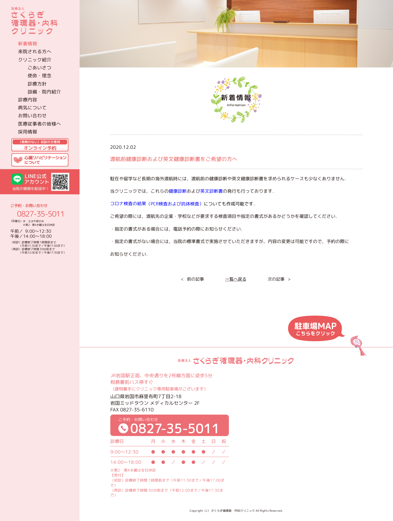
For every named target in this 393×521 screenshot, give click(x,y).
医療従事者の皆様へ (39, 123)
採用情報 (27, 131)
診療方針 (37, 83)
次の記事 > (278, 279)
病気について (32, 107)
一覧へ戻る (235, 279)
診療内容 (27, 99)
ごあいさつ (39, 67)
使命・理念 (39, 75)
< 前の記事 (192, 279)
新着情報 (27, 43)
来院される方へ (34, 51)
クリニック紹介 (34, 59)
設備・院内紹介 (44, 91)
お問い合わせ (32, 115)
